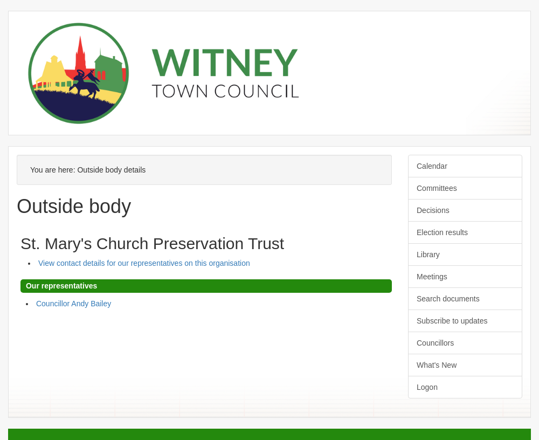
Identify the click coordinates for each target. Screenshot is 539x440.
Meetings (432, 276)
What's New (437, 365)
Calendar (432, 166)
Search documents (448, 298)
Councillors (435, 343)
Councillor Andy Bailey (73, 303)
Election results (442, 232)
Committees (437, 188)
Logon (427, 387)
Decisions (433, 210)
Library (428, 254)
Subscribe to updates (452, 321)
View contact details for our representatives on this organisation (144, 263)
